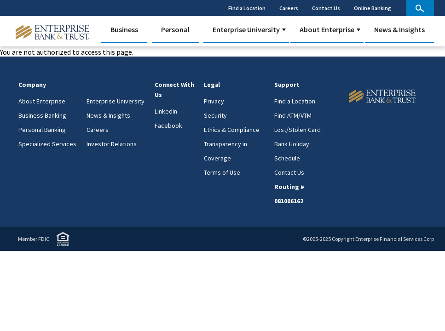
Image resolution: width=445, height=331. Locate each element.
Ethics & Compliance (232, 130)
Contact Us (326, 8)
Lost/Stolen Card (297, 130)
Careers (288, 8)
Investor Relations (112, 144)
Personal (175, 29)
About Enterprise (327, 29)
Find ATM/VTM (293, 115)
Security (215, 115)
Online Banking (372, 8)
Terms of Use (222, 172)
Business (124, 29)
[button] (284, 30)
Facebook (168, 125)
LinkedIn (166, 111)
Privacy (214, 101)
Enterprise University (246, 29)
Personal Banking (42, 130)
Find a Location (247, 8)
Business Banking (42, 115)
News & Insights (399, 29)
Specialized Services (47, 144)
